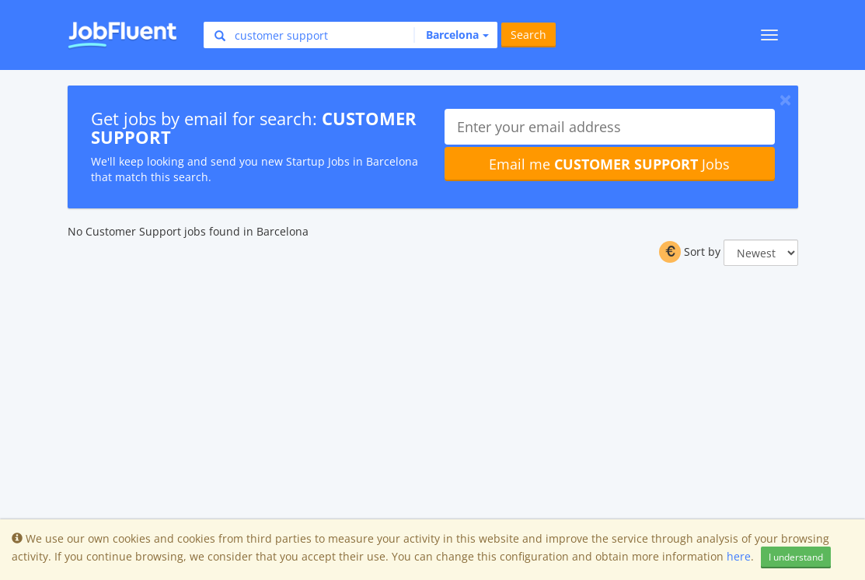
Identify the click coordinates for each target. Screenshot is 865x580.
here (739, 556)
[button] (451, 35)
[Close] (785, 100)
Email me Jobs (609, 164)
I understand (796, 557)
